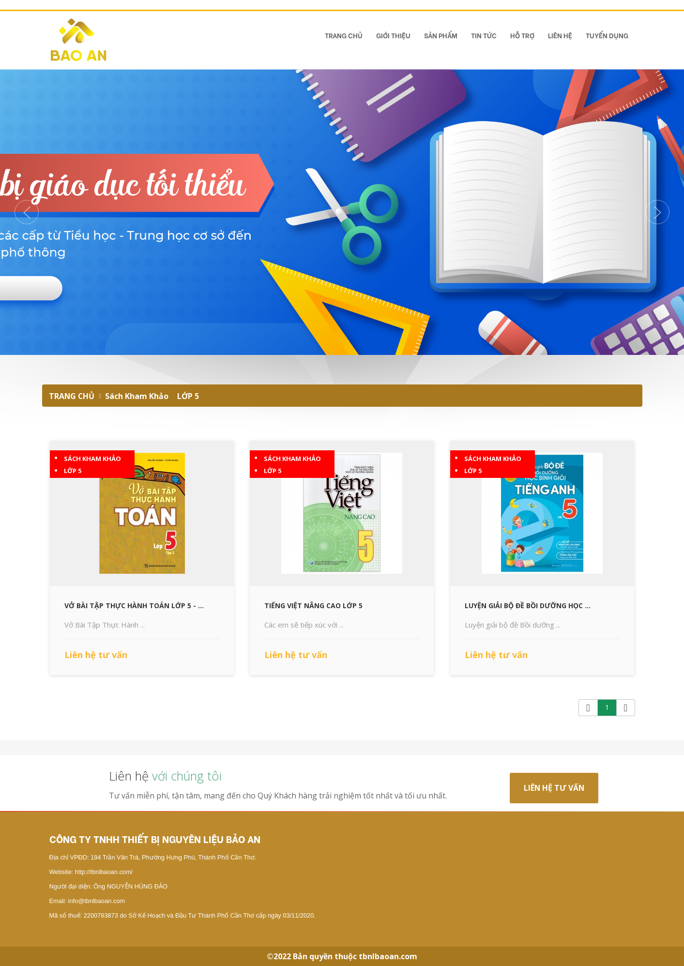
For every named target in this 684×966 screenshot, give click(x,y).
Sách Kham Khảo (136, 396)
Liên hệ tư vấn (554, 787)
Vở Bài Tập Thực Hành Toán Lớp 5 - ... (134, 605)
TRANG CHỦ (344, 35)
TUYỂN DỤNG (607, 35)
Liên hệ (560, 35)
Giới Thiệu (393, 35)
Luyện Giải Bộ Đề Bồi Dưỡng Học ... (528, 605)
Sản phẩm (440, 35)
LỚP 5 (188, 396)
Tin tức (484, 35)
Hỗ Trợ (522, 35)
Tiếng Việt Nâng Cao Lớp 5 (313, 605)
